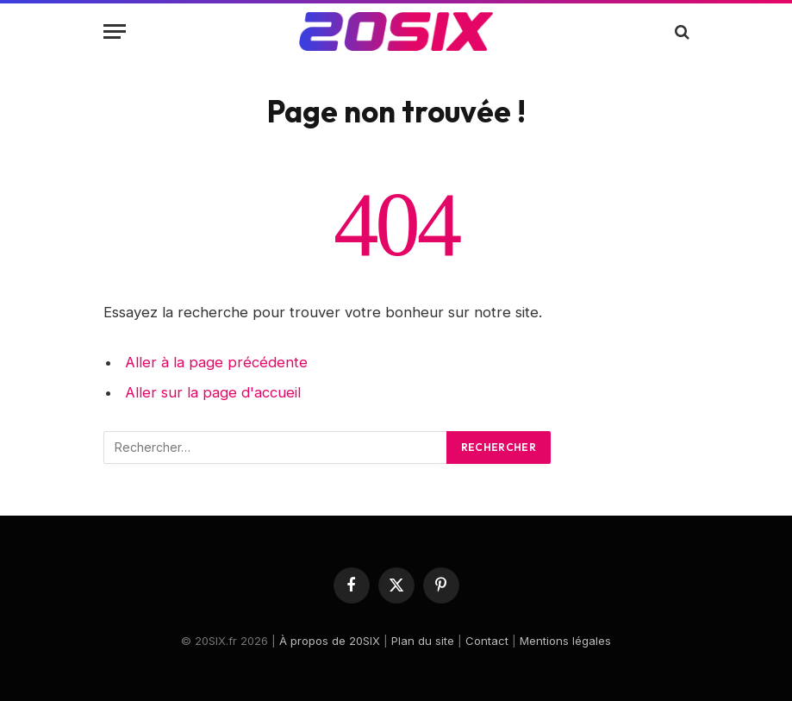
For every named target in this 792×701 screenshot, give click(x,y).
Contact (486, 641)
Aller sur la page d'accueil (213, 392)
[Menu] (114, 31)
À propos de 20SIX (329, 641)
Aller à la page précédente (216, 362)
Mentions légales (565, 641)
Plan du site (422, 641)
